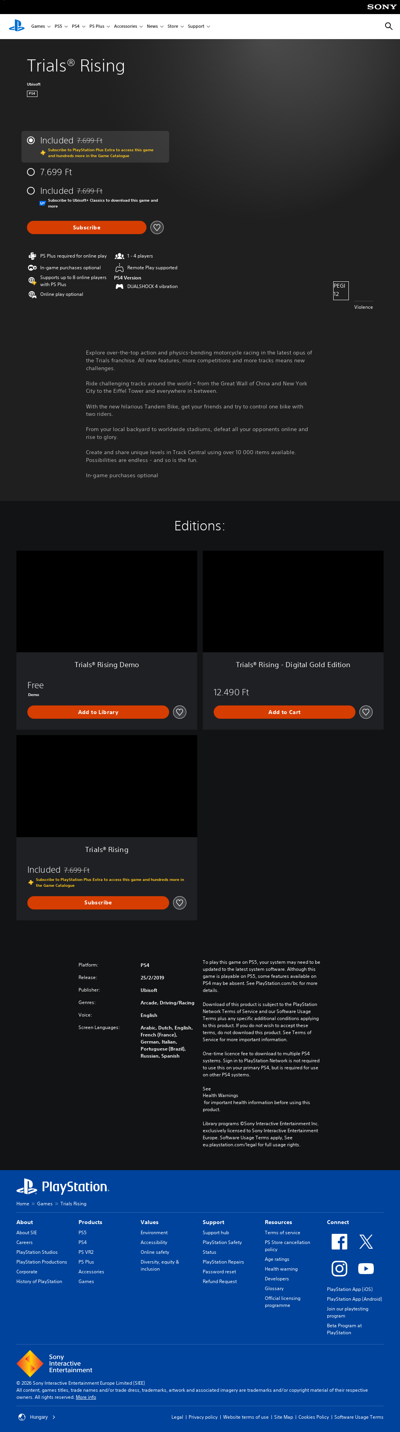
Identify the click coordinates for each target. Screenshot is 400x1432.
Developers (277, 1278)
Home (22, 1203)
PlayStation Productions (41, 1261)
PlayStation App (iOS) (350, 1289)
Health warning (281, 1269)
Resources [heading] (278, 1222)
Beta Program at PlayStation (344, 1329)
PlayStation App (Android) (354, 1299)
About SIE (26, 1232)
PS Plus (96, 27)
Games (38, 27)
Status (209, 1252)
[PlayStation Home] (17, 26)
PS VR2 (86, 1252)
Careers (24, 1242)
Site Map (283, 1417)
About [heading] (24, 1222)
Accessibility (154, 1242)
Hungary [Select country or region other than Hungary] (36, 1417)
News (152, 27)
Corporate (27, 1271)
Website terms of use (246, 1417)
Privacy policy (203, 1417)
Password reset (219, 1271)
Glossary (274, 1288)
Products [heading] (90, 1222)
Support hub (216, 1232)
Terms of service (282, 1232)
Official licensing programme (282, 1301)
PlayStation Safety (222, 1242)
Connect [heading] (338, 1222)
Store (173, 27)
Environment (154, 1232)
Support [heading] (213, 1222)
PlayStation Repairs (223, 1261)
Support (196, 27)
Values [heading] (150, 1222)
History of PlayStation (39, 1281)
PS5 (58, 27)
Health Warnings (220, 1095)
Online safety (155, 1252)
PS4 (76, 27)
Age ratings (277, 1259)
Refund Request (220, 1281)
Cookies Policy (313, 1417)
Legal (177, 1417)
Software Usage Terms (359, 1417)
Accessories (125, 27)
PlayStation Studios (37, 1252)
